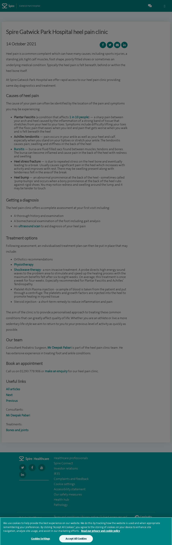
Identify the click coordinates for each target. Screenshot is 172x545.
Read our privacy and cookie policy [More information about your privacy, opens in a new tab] (100, 532)
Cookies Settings (40, 539)
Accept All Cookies (76, 539)
